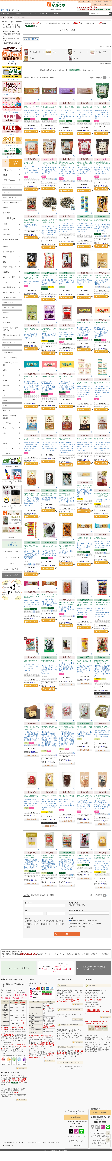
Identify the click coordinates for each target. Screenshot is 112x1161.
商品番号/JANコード (76, 910)
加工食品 (6, 272)
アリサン (6, 192)
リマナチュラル (8, 448)
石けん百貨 (6, 453)
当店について (6, 13)
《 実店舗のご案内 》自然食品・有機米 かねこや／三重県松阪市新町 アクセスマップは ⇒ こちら (98, 1037)
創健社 (5, 370)
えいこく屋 (6, 410)
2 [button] (106, 78)
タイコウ (6, 390)
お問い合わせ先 (90, 979)
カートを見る (83, 1)
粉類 (4, 257)
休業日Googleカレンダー (76, 1141)
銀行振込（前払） (31, 1026)
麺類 (4, 262)
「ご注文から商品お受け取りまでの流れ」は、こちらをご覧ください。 (69, 1067)
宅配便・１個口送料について (11, 979)
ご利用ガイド (107, 1)
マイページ (44, 13)
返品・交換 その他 (64, 979)
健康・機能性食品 (9, 287)
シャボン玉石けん (9, 352)
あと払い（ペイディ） (35, 1029)
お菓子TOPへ (32, 39)
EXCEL (19, 530)
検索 (110, 13)
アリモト (6, 438)
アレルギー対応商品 (9, 297)
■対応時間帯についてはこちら (11, 35)
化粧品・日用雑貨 (9, 292)
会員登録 (98, 1)
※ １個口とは (12, 64)
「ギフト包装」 (62, 1016)
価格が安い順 (35, 77)
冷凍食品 (6, 312)
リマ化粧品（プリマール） (10, 364)
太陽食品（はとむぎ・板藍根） (10, 417)
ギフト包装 (6, 213)
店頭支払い (32, 1032)
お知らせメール (96, 4)
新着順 (52, 77)
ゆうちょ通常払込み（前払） (35, 1022)
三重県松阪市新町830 (100, 1112)
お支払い (32, 979)
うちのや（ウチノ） (9, 428)
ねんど (5, 395)
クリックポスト (7, 1089)
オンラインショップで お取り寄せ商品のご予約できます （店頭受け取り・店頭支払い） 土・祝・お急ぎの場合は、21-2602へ (100, 1139)
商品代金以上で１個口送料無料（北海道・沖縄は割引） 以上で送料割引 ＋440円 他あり (67, 24)
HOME (5, 175)
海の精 (5, 380)
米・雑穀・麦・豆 (9, 252)
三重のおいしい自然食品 (10, 336)
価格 (26, 911)
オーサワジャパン (9, 187)
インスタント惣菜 (9, 277)
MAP (102, 997)
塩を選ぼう (10, 163)
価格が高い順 (44, 77)
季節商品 (6, 208)
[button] (109, 77)
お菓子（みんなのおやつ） (10, 181)
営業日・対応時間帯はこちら (76, 1136)
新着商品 (18, 13)
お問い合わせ (107, 4)
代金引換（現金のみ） (35, 1007)
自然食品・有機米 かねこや (94, 993)
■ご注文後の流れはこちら (11, 43)
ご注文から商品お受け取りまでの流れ (69, 1062)
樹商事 (5, 400)
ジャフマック (7, 423)
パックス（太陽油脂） (10, 357)
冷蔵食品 (6, 317)
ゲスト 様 (4, 10)
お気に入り (31, 13)
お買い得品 (6, 234)
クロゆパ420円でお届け (11, 202)
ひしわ (5, 433)
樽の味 (5, 405)
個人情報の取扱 (54, 1142)
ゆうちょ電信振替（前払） (34, 1018)
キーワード (28, 903)
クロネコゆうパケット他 (10, 1072)
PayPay (31, 1015)
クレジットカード (34, 1013)
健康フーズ (6, 443)
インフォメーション (100, 1109)
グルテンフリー (8, 302)
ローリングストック (9, 307)
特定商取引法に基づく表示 (37, 1142)
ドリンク (6, 282)
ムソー (5, 375)
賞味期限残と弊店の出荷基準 (66, 1047)
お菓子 (10, 17)
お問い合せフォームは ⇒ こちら (96, 990)
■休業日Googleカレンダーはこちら (11, 40)
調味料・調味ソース (9, 267)
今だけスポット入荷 (9, 197)
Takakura (6, 385)
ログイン (19, 10)
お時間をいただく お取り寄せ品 (10, 329)
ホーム (3, 17)
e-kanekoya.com (76, 1117)
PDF (12, 530)
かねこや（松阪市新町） (43, 1037)
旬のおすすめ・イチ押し (10, 240)
